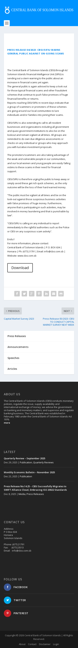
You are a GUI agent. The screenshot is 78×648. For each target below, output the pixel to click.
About (22, 644)
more (7, 422)
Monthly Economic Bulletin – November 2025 (29, 472)
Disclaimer (45, 644)
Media (21, 494)
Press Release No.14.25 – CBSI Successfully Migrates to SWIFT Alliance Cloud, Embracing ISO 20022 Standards (35, 488)
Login (56, 644)
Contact (32, 644)
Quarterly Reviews (43, 462)
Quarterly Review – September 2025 (24, 458)
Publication (26, 462)
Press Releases (35, 494)
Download (20, 267)
